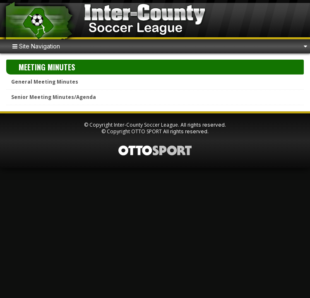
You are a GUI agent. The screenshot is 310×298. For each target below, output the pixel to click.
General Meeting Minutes (44, 81)
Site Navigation (36, 46)
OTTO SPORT (146, 131)
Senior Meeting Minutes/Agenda (53, 97)
